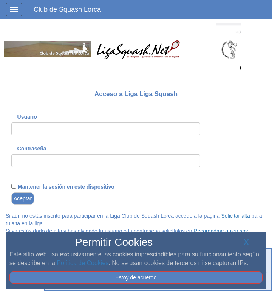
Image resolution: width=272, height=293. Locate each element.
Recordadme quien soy (220, 231)
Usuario (27, 117)
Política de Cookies (82, 263)
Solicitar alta (235, 216)
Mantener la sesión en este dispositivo (65, 187)
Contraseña (31, 149)
